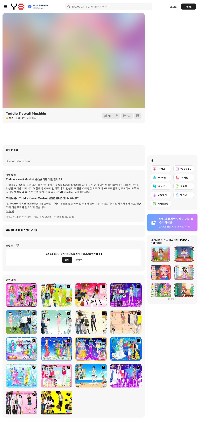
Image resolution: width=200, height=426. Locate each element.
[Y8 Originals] (161, 177)
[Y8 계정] (183, 177)
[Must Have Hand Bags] (56, 295)
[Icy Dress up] (56, 322)
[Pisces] (21, 349)
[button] (10, 211)
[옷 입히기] (161, 195)
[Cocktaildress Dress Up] (126, 322)
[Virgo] (56, 349)
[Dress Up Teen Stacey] (91, 295)
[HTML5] (161, 168)
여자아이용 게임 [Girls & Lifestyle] (23, 216)
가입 (67, 260)
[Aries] (91, 349)
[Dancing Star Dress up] (126, 295)
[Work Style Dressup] (91, 322)
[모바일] (183, 186)
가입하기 (188, 6)
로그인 (173, 6)
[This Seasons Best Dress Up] (56, 402)
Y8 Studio (46, 216)
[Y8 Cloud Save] (183, 168)
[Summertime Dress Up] (91, 375)
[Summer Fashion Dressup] (21, 402)
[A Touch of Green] (21, 295)
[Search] (69, 6)
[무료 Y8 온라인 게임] (17, 7)
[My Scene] (126, 375)
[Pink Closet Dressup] (56, 375)
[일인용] (183, 195)
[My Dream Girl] (21, 322)
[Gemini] (126, 349)
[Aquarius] (21, 375)
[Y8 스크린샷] (161, 186)
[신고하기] (127, 116)
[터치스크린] (161, 203)
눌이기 (172, 298)
